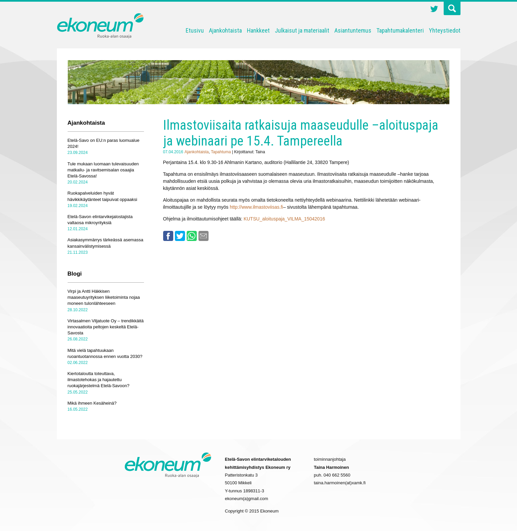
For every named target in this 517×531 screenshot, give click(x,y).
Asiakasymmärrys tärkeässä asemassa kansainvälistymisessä (105, 242)
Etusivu (195, 30)
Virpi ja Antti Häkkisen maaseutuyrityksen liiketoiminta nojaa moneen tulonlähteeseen (104, 297)
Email (203, 236)
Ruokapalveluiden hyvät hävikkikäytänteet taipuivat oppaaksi (102, 196)
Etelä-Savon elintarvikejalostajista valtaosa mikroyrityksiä (100, 219)
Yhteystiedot (444, 30)
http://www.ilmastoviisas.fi (256, 207)
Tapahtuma (221, 152)
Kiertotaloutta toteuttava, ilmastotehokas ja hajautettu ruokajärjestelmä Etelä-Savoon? (99, 379)
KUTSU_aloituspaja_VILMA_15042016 (284, 218)
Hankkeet (258, 30)
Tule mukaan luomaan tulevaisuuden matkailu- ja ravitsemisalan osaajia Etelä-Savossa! (103, 169)
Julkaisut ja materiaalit (302, 30)
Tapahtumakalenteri (400, 30)
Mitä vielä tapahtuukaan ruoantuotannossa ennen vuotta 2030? (105, 353)
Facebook (168, 236)
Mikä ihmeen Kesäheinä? (92, 403)
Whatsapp (192, 236)
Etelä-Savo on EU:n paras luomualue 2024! (104, 143)
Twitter (434, 10)
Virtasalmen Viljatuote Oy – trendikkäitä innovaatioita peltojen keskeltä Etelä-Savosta (106, 326)
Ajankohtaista (225, 30)
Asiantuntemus (352, 30)
